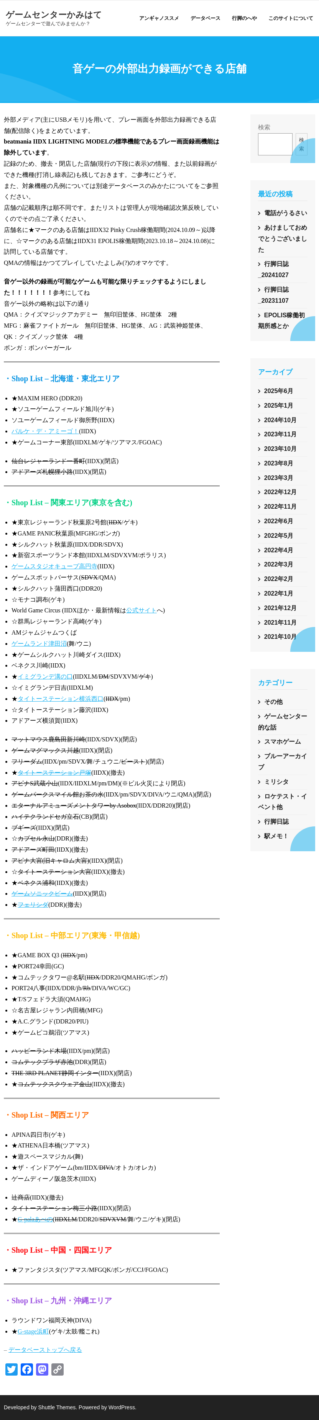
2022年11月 (280, 506)
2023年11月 (280, 434)
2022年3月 (279, 564)
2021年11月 (280, 622)
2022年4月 (279, 550)
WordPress (122, 1407)
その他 (273, 702)
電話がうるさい (285, 213)
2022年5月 (279, 535)
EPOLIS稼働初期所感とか (281, 321)
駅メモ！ (276, 836)
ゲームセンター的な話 (282, 722)
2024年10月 (280, 420)
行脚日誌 (276, 821)
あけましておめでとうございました (282, 238)
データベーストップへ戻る (45, 1350)
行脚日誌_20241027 (273, 269)
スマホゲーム (282, 741)
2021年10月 (280, 636)
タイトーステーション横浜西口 (61, 698)
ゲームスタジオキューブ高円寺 (54, 566)
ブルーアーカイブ (282, 761)
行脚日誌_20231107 (273, 295)
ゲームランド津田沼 (39, 643)
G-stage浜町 (33, 1331)
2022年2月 (279, 579)
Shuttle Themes (57, 1407)
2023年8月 (279, 463)
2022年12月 (280, 492)
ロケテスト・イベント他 (282, 802)
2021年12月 (280, 608)
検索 (264, 127)
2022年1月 (279, 593)
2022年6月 (279, 521)
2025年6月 (279, 391)
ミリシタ (276, 782)
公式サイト (141, 610)
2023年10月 (280, 449)
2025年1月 (279, 405)
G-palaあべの (35, 1219)
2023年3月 (279, 478)
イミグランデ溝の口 (45, 676)
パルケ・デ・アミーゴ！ (45, 431)
